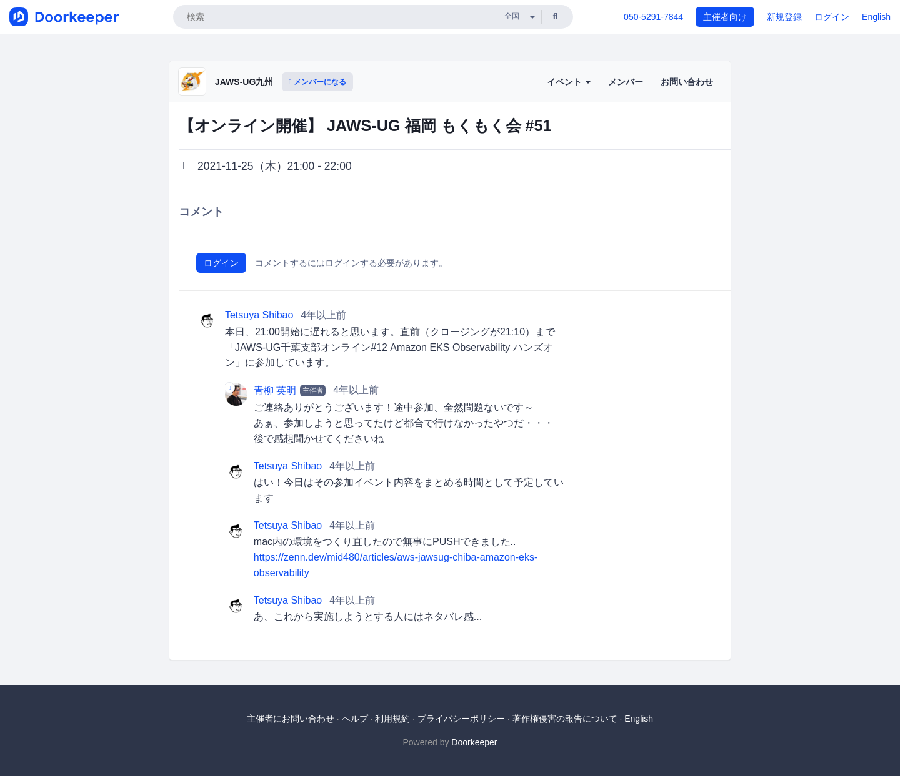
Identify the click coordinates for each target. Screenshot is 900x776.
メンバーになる (317, 81)
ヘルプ (355, 719)
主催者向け (725, 17)
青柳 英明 (275, 390)
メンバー (625, 82)
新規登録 (784, 17)
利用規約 (392, 719)
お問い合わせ (687, 82)
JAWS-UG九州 (244, 82)
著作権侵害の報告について (565, 719)
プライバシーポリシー (461, 719)
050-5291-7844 (653, 17)
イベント (569, 82)
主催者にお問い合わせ (290, 719)
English (876, 17)
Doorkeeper (474, 742)
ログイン (831, 17)
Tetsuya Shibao (259, 315)
